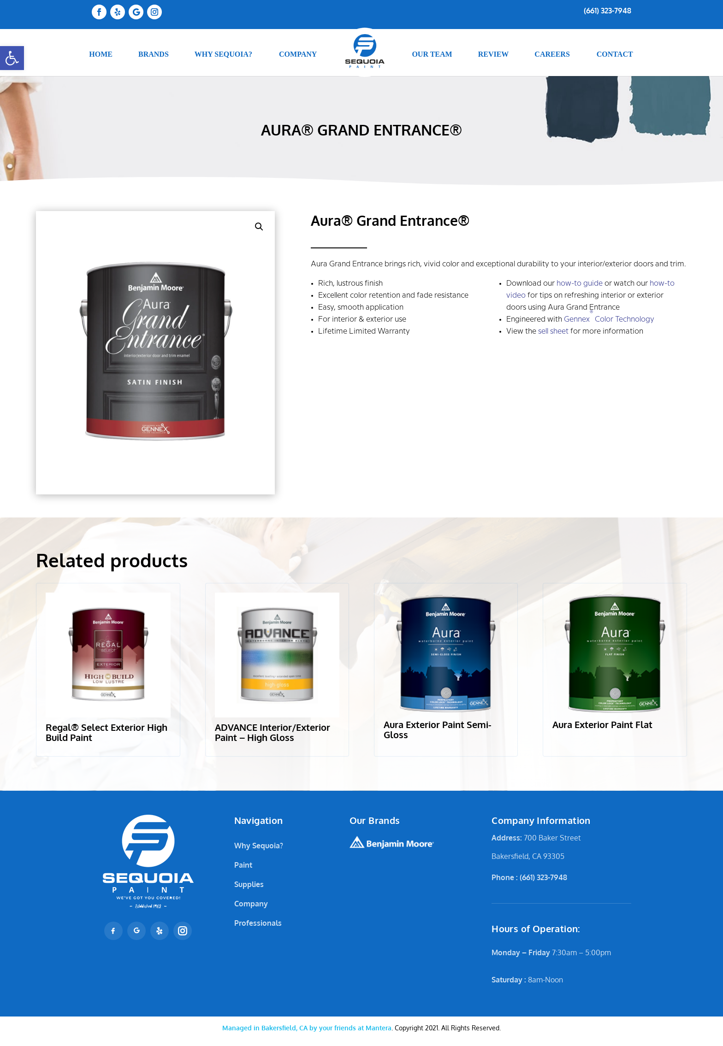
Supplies (249, 884)
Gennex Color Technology (609, 316)
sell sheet (553, 331)
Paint (243, 865)
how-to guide (580, 283)
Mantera (306, 1028)
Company (251, 903)
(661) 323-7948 (607, 10)
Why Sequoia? (258, 845)
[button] (12, 58)
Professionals (258, 923)
